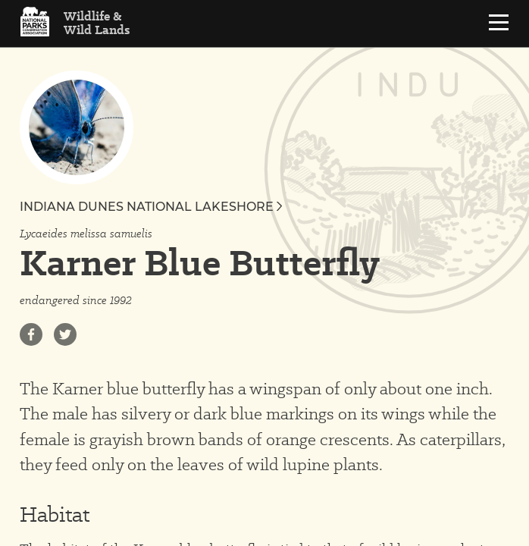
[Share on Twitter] (65, 334)
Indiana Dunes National (151, 206)
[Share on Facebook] (31, 334)
